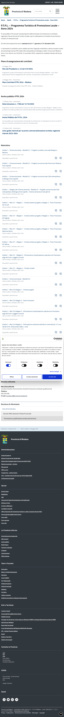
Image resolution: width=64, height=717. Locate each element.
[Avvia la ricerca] (50, 11)
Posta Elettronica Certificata (21, 711)
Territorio (3, 592)
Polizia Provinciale (6, 586)
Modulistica (4, 494)
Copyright (42, 713)
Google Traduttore (7, 683)
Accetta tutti (52, 377)
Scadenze (3, 550)
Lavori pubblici (5, 578)
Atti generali (4, 467)
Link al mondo (6, 678)
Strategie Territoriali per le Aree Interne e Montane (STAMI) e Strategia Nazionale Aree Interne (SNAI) (28, 620)
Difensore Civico (5, 503)
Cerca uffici (4, 517)
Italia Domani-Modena (7, 622)
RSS (4, 680)
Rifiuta (12, 377)
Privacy (3, 713)
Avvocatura (4, 569)
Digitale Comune (5, 617)
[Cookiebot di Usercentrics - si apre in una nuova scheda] (55, 339)
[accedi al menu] (58, 11)
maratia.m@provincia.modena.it (16, 396)
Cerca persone (5, 520)
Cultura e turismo (6, 595)
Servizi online (58, 2)
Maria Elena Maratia (7, 386)
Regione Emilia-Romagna (8, 2)
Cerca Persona (6, 660)
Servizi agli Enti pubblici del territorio (11, 514)
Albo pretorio (4, 539)
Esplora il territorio (6, 637)
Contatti (47, 2)
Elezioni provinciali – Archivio (9, 464)
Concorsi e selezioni (6, 548)
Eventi (3, 634)
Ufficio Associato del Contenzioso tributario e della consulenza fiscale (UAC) (21, 512)
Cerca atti (3, 523)
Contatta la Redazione (8, 662)
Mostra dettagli (54, 371)
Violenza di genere (6, 584)
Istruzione (4, 575)
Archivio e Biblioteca (6, 506)
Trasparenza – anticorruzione (9, 473)
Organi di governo (6, 455)
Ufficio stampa (5, 556)
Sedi (4, 653)
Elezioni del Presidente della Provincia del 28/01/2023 (16, 461)
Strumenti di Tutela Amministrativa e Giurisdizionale (15, 500)
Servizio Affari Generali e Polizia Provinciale (17, 414)
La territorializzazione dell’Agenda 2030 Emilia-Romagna (16, 628)
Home (3, 20)
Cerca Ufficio (6, 658)
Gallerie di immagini (6, 640)
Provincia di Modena (21, 11)
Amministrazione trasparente (9, 536)
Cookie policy (9, 713)
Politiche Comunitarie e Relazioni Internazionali (14, 598)
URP (52, 2)
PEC (4, 654)
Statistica (3, 589)
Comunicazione (5, 553)
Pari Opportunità (5, 581)
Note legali (35, 713)
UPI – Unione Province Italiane (9, 631)
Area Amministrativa (9, 409)
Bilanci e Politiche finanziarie (9, 572)
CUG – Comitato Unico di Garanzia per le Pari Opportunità (16, 476)
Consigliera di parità (6, 509)
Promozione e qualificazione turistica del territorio (20, 418)
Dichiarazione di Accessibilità (23, 713)
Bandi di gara (4, 545)
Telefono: (4, 391)
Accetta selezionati (32, 377)
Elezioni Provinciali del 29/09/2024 (10, 458)
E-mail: (3, 396)
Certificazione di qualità (7, 478)
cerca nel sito (38, 11)
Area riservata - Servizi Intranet (11, 676)
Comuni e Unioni (5, 611)
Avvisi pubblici (5, 542)
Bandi (9, 20)
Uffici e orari (4, 470)
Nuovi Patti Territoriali (7, 625)
